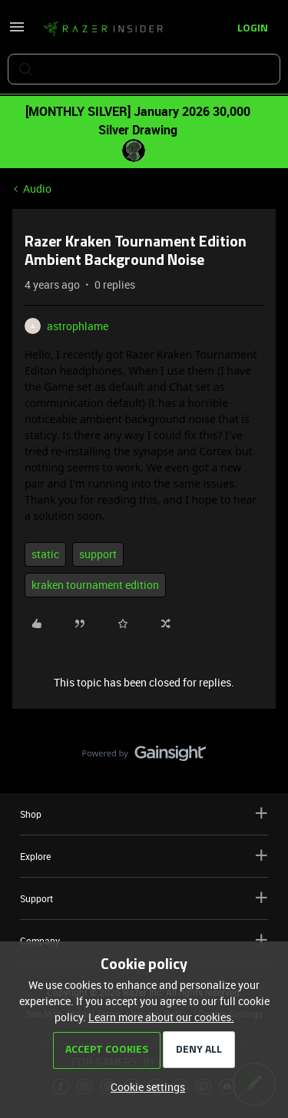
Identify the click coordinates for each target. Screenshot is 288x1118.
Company (144, 940)
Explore (144, 855)
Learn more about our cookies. (161, 1017)
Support (144, 898)
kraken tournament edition (95, 584)
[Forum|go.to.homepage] (102, 29)
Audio (37, 188)
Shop (144, 813)
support (98, 554)
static (45, 554)
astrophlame (77, 326)
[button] (17, 32)
